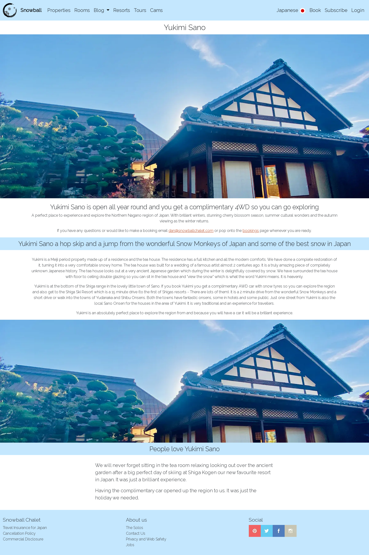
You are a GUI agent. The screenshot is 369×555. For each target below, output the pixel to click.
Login (357, 10)
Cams (156, 10)
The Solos (134, 527)
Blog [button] (99, 10)
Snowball (31, 10)
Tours (140, 10)
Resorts (121, 10)
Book (315, 10)
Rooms (82, 10)
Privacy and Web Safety (146, 539)
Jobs (130, 545)
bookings (251, 230)
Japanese (291, 10)
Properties (59, 10)
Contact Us (135, 533)
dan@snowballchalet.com (190, 230)
